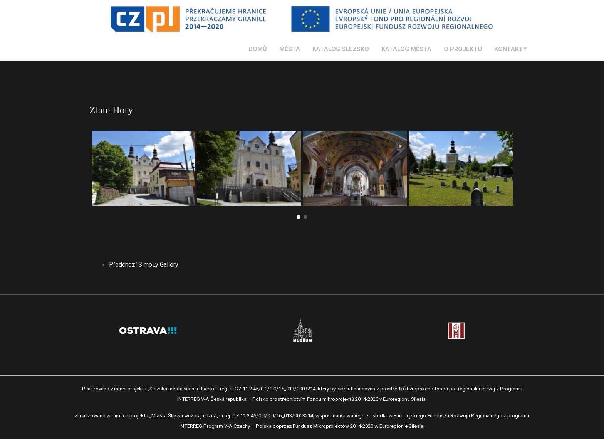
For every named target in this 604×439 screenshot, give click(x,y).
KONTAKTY (510, 49)
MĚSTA (289, 49)
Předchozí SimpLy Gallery (139, 265)
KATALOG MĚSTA (406, 49)
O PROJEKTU (463, 49)
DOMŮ (257, 49)
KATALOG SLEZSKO (340, 49)
